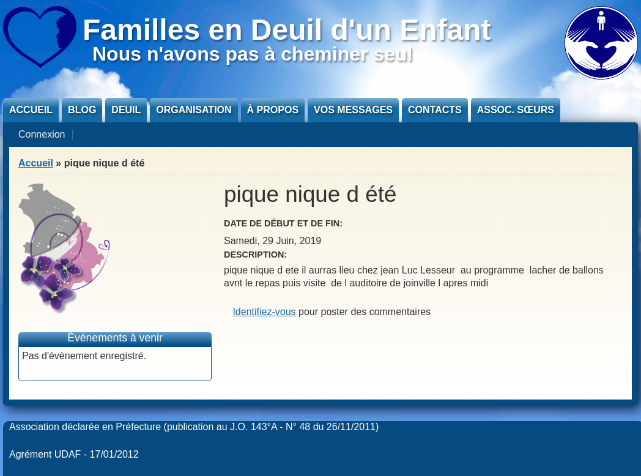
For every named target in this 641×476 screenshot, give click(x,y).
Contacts (435, 110)
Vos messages (353, 110)
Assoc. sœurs (515, 110)
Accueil (31, 110)
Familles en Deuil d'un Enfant (287, 29)
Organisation (193, 110)
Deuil (126, 110)
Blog (82, 110)
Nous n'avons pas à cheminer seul (252, 54)
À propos (272, 110)
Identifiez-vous (263, 312)
